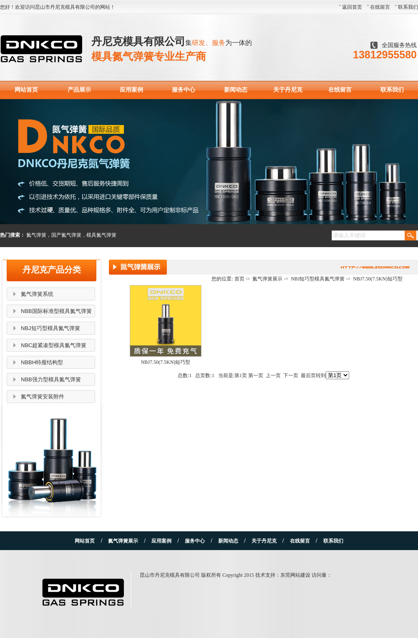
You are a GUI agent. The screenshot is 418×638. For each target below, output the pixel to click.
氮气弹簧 (36, 235)
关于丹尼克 (287, 90)
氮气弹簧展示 (267, 279)
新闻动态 (235, 90)
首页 (239, 279)
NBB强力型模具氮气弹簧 (51, 379)
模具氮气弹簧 (101, 235)
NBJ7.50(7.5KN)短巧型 (378, 279)
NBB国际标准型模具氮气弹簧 (56, 311)
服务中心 (183, 90)
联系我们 (408, 7)
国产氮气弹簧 (66, 235)
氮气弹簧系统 (37, 294)
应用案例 (131, 90)
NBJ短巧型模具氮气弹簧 (50, 328)
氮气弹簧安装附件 (42, 396)
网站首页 (26, 90)
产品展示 (79, 90)
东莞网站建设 (295, 575)
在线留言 (380, 7)
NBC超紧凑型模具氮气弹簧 (53, 345)
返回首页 (352, 7)
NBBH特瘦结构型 (42, 362)
